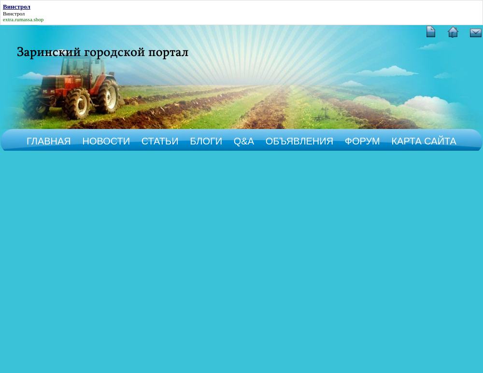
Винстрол (14, 13)
